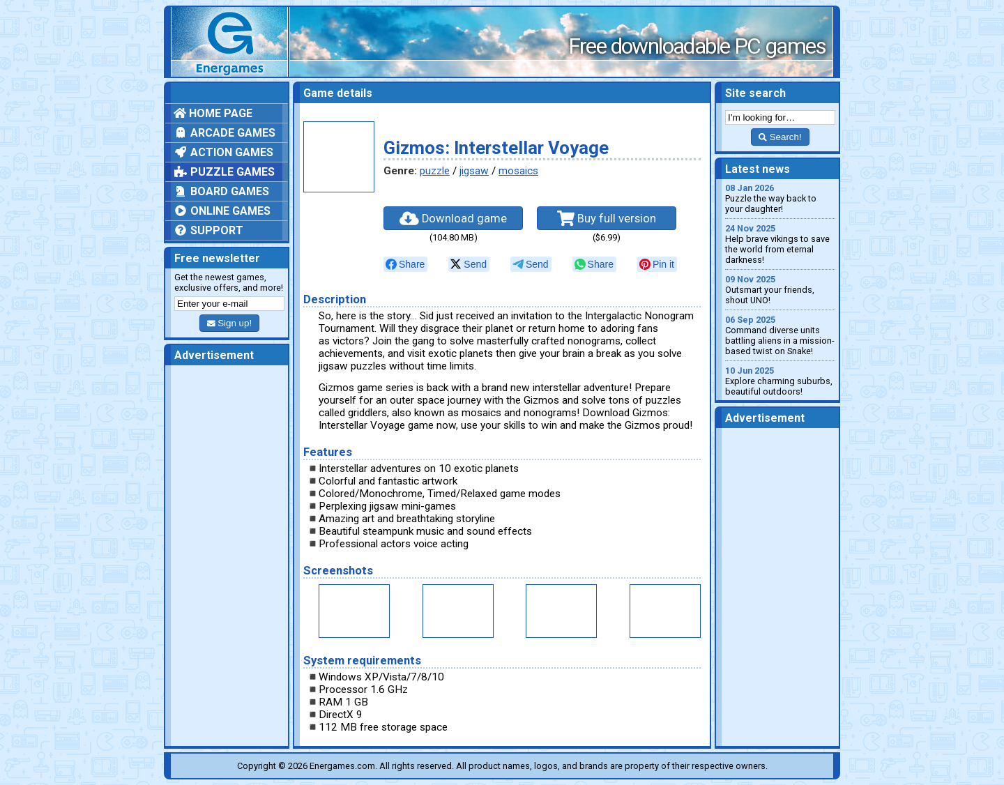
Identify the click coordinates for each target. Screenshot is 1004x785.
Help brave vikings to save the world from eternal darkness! (780, 244)
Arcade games (224, 132)
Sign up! (229, 323)
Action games (223, 152)
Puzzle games (224, 171)
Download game (453, 218)
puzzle (435, 171)
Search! (780, 137)
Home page (213, 113)
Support (208, 230)
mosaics (518, 171)
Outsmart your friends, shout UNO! (780, 289)
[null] (405, 264)
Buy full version (606, 218)
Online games (222, 211)
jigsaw (474, 171)
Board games (221, 191)
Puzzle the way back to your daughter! (780, 198)
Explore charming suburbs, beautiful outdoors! (780, 381)
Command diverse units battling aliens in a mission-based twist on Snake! (780, 335)
